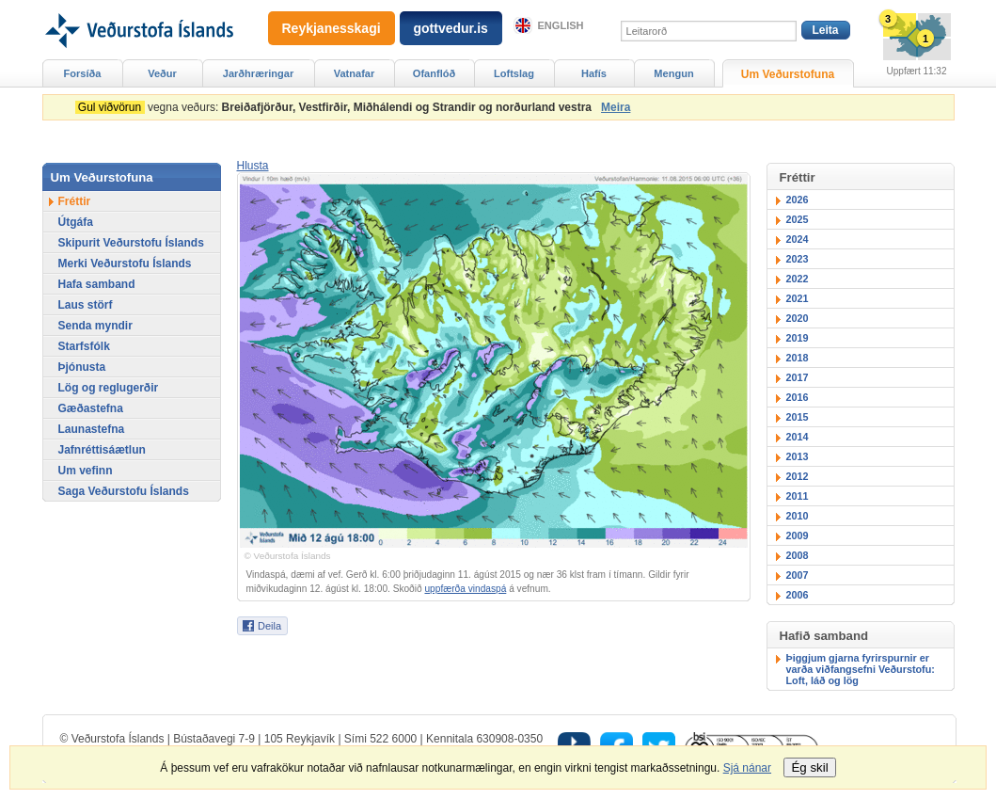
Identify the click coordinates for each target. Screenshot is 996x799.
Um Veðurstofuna (787, 74)
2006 (797, 594)
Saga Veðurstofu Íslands (123, 491)
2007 (797, 575)
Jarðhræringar (258, 73)
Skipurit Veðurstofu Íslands (131, 242)
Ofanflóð (434, 73)
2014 (797, 436)
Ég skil (809, 767)
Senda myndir (95, 325)
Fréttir (74, 201)
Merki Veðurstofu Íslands (125, 263)
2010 (797, 515)
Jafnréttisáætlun (102, 449)
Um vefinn (85, 470)
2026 (797, 199)
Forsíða (83, 73)
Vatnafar (354, 73)
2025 (797, 219)
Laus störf (85, 305)
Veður (162, 73)
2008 (797, 555)
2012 (797, 476)
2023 (797, 258)
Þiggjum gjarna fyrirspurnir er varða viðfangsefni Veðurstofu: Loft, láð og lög (860, 669)
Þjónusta (82, 367)
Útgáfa (75, 222)
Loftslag (514, 73)
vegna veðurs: (336, 107)
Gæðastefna (90, 408)
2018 (797, 357)
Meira (615, 107)
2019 (797, 338)
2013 (797, 456)
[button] (253, 165)
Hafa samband (96, 284)
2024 (797, 239)
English (561, 25)
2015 (797, 417)
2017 (797, 377)
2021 (797, 298)
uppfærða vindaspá (465, 588)
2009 (797, 535)
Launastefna (91, 429)
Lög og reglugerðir (108, 387)
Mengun (673, 73)
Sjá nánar (747, 768)
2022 (797, 278)
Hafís (594, 73)
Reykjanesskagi (331, 28)
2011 (797, 496)
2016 (797, 397)
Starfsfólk (84, 346)
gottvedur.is (451, 28)
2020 (797, 318)
